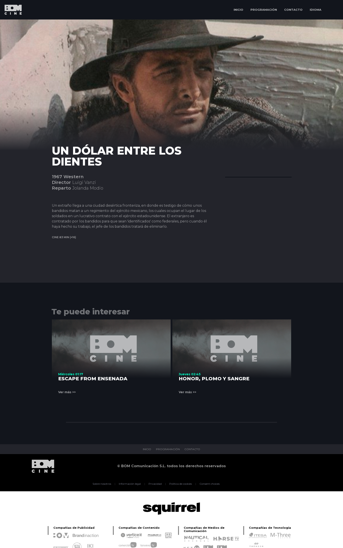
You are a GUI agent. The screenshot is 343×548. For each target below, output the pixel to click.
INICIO (238, 9)
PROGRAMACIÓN (263, 9)
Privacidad (155, 483)
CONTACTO (293, 9)
